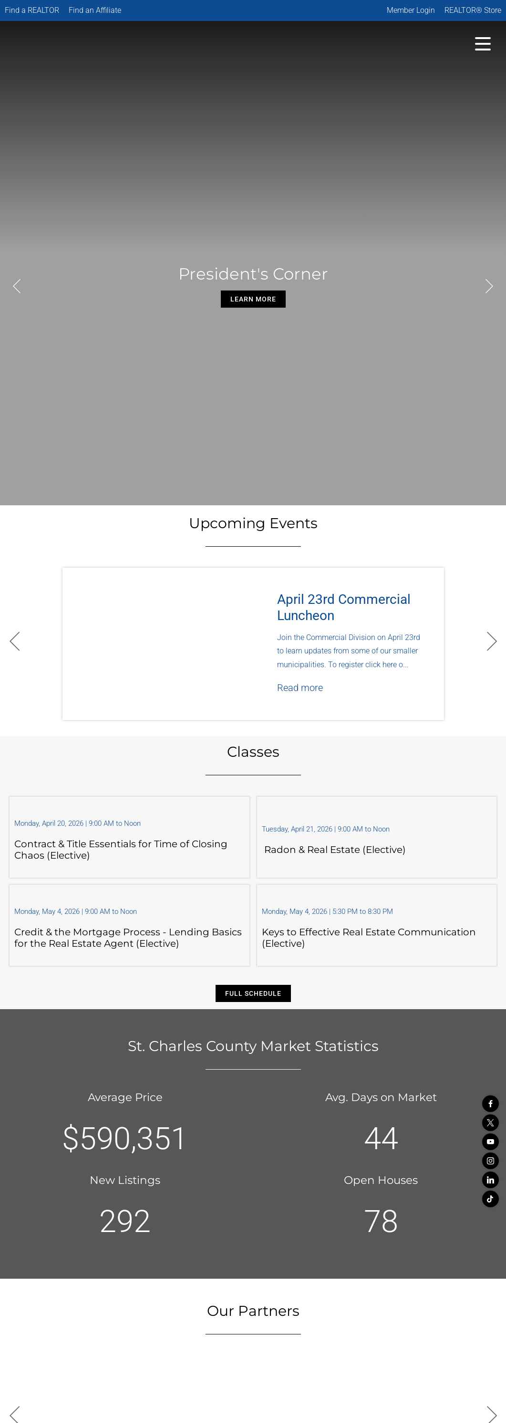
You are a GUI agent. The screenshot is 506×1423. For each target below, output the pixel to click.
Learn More (253, 299)
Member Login (411, 10)
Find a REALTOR (32, 10)
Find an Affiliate (95, 10)
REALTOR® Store (472, 10)
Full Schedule (253, 993)
